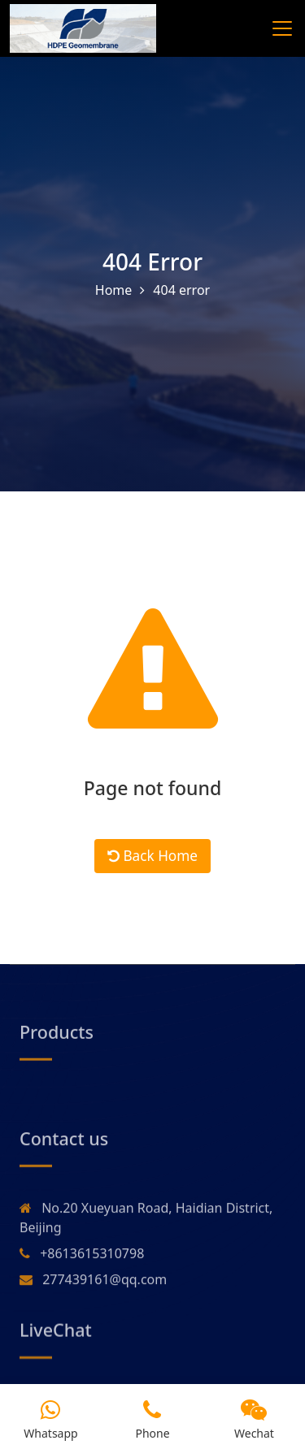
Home (114, 291)
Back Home (152, 863)
